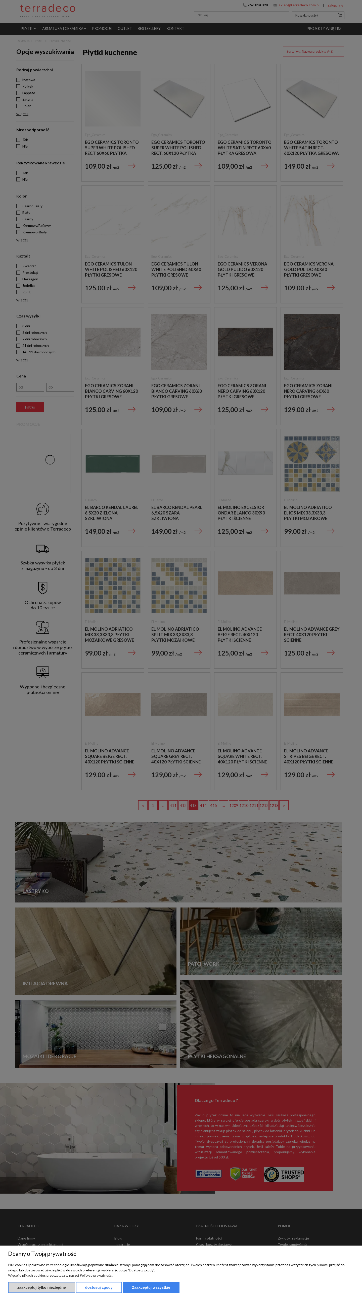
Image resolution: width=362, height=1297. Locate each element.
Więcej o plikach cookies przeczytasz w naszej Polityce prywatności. (60, 1275)
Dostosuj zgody (99, 1287)
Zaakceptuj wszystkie (151, 1287)
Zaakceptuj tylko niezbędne (41, 1287)
